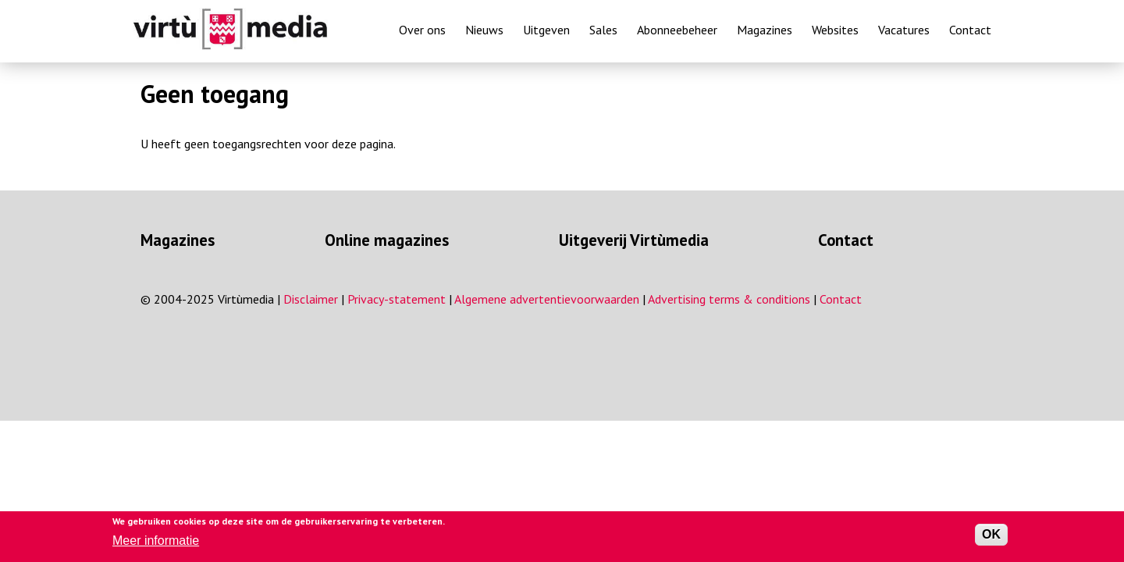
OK (991, 534)
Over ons (422, 29)
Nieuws (484, 29)
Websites (835, 29)
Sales (603, 29)
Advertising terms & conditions (729, 299)
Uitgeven (546, 29)
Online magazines (387, 240)
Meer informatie (155, 540)
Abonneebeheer (677, 29)
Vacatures (904, 29)
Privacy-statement (396, 299)
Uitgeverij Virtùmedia (634, 240)
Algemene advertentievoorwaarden (546, 299)
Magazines (764, 29)
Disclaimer (310, 299)
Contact (970, 29)
